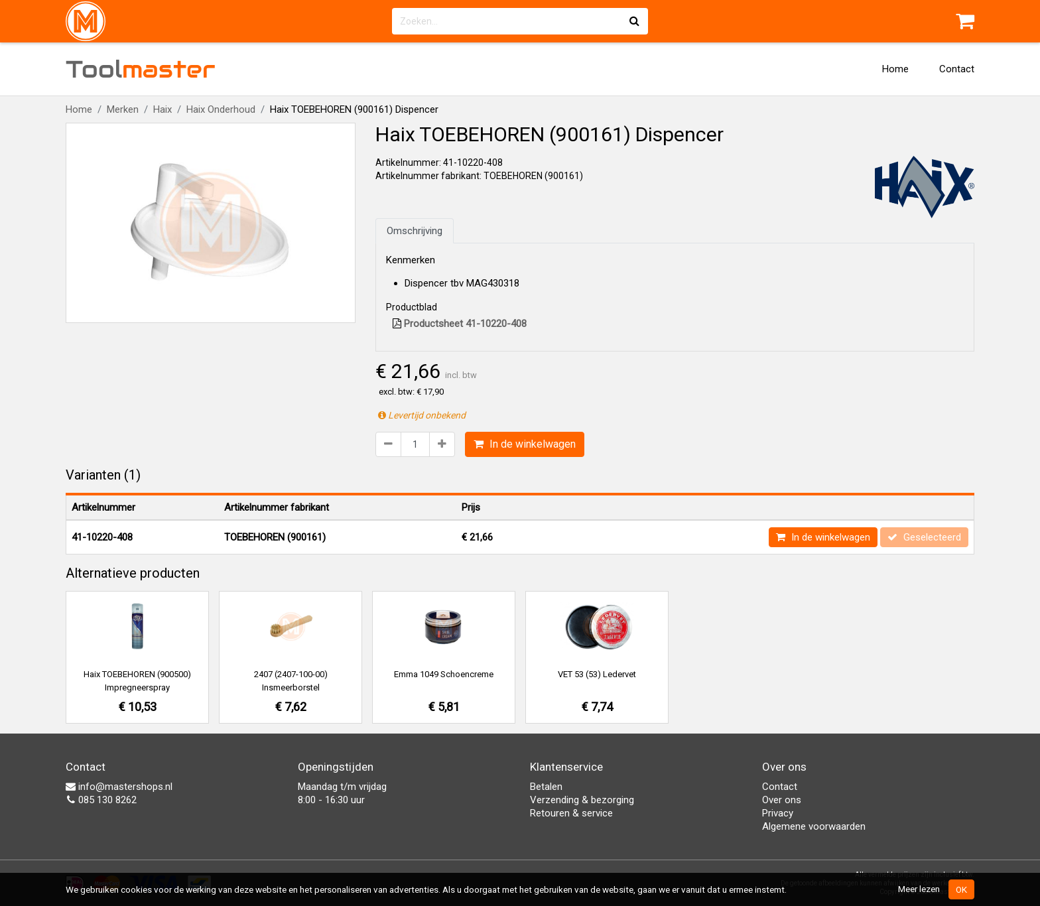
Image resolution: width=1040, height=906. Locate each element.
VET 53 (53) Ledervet (597, 674)
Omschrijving (414, 231)
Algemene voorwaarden (814, 826)
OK (961, 889)
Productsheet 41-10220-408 (460, 324)
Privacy (777, 813)
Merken (123, 109)
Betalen (546, 787)
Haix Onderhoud (220, 109)
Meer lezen (919, 888)
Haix (162, 109)
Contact (956, 69)
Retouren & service (571, 813)
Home (895, 69)
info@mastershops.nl (119, 787)
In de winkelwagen (525, 444)
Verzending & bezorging (582, 800)
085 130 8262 (101, 800)
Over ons (781, 800)
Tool (141, 69)
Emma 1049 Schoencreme (443, 674)
